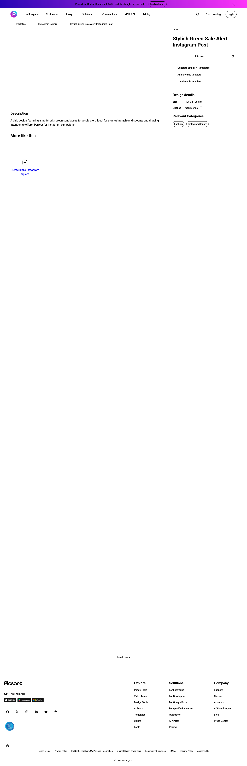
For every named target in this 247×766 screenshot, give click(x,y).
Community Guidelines (155, 751)
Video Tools (140, 696)
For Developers (177, 696)
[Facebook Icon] (7, 711)
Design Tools (141, 702)
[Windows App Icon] (38, 701)
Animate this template (189, 74)
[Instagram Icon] (26, 711)
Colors (137, 720)
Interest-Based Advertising (129, 751)
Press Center (221, 720)
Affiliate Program (223, 708)
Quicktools (175, 714)
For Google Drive (178, 702)
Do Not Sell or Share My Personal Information (92, 751)
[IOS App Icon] (10, 701)
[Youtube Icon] (46, 711)
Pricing (173, 727)
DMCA (173, 751)
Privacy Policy (61, 751)
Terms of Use (44, 751)
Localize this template (189, 81)
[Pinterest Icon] (55, 711)
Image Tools (140, 690)
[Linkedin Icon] (36, 711)
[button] (32, 14)
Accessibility (203, 751)
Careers (218, 696)
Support (218, 690)
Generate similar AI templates (194, 67)
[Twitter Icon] (17, 711)
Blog (216, 714)
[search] (197, 14)
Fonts (137, 727)
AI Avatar (174, 720)
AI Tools (138, 708)
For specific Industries (181, 708)
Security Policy (186, 751)
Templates (139, 714)
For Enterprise (176, 690)
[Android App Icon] (24, 701)
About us (219, 702)
